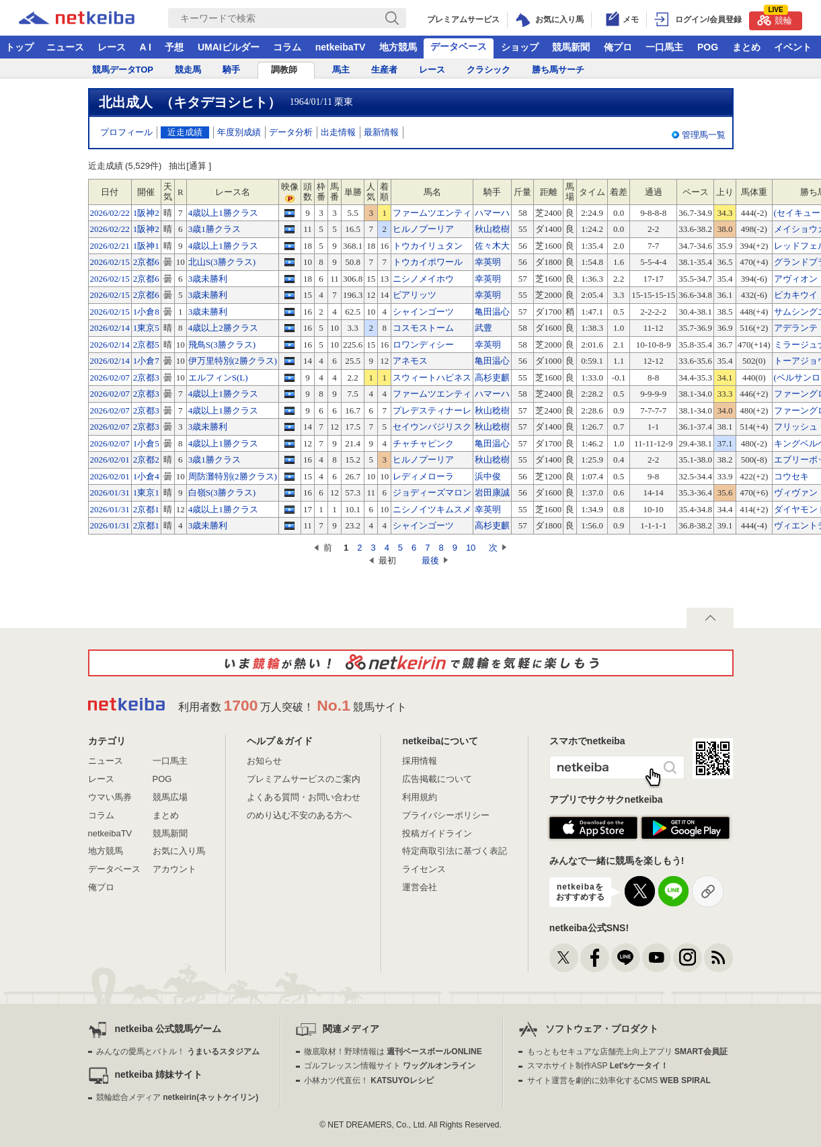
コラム (287, 47)
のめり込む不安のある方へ (299, 815)
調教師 (284, 70)
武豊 (483, 328)
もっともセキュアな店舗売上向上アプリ (627, 1051)
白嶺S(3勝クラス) (222, 492)
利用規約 (419, 797)
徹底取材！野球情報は (393, 1051)
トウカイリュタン (428, 246)
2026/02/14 (110, 328)
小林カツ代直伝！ (369, 1080)
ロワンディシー (423, 345)
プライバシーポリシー (446, 815)
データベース (458, 46)
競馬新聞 (571, 47)
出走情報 (338, 132)
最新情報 (381, 132)
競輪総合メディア (177, 1097)
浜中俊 (488, 476)
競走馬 (188, 70)
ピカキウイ (796, 295)
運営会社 (419, 887)
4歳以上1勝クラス (223, 213)
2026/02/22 (110, 213)
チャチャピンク (423, 443)
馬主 (341, 70)
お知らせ (264, 761)
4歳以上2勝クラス (223, 328)
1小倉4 (146, 476)
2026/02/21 (110, 246)
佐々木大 (492, 246)
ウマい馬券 (110, 797)
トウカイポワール (428, 262)
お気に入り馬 (179, 851)
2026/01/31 (110, 492)
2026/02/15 (110, 262)
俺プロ (618, 47)
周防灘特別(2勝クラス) (232, 476)
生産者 (384, 70)
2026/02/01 (110, 459)
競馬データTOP (123, 70)
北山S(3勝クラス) (222, 262)
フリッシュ (796, 427)
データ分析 (291, 132)
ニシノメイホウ (423, 279)
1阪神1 (146, 246)
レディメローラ (423, 476)
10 (470, 548)
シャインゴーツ (423, 312)
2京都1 (146, 509)
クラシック (488, 70)
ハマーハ (492, 213)
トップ (19, 47)
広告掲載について (437, 779)
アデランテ (796, 328)
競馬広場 (170, 797)
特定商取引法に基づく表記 (454, 851)
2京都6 (146, 262)
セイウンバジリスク (432, 427)
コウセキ (791, 476)
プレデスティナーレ (432, 410)
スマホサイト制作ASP (598, 1065)
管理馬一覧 (704, 135)
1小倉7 (146, 361)
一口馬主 (664, 47)
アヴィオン (796, 279)
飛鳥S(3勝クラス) (222, 345)
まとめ (746, 47)
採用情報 (419, 761)
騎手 (231, 70)
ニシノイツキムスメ (432, 509)
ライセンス (424, 869)
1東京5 (146, 328)
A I (145, 47)
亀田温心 (492, 312)
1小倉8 (146, 312)
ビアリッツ (414, 295)
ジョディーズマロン (432, 492)
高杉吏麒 (492, 377)
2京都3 (146, 377)
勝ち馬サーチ (558, 70)
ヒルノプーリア (423, 229)
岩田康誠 (492, 492)
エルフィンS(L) (218, 377)
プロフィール (126, 132)
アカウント (174, 869)
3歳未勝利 (208, 279)
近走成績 (184, 132)
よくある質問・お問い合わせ (303, 797)
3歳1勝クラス (214, 229)
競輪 (774, 18)
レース (111, 47)
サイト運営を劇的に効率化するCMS (619, 1080)
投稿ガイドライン (437, 833)
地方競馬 (398, 47)
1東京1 (146, 492)
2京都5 (146, 345)
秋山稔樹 (492, 229)
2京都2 (146, 459)
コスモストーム (423, 328)
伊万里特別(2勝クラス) (232, 361)
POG (707, 47)
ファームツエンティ (432, 213)
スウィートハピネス (432, 377)
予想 (174, 47)
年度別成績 (239, 132)
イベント (793, 47)
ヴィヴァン (796, 492)
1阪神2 (146, 213)
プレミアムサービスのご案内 (303, 779)
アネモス (410, 361)
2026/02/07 (110, 377)
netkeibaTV (340, 47)
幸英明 (488, 262)
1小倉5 (146, 443)
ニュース (65, 47)
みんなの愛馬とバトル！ (178, 1051)
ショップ (520, 47)
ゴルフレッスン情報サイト (389, 1065)
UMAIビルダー (229, 47)
